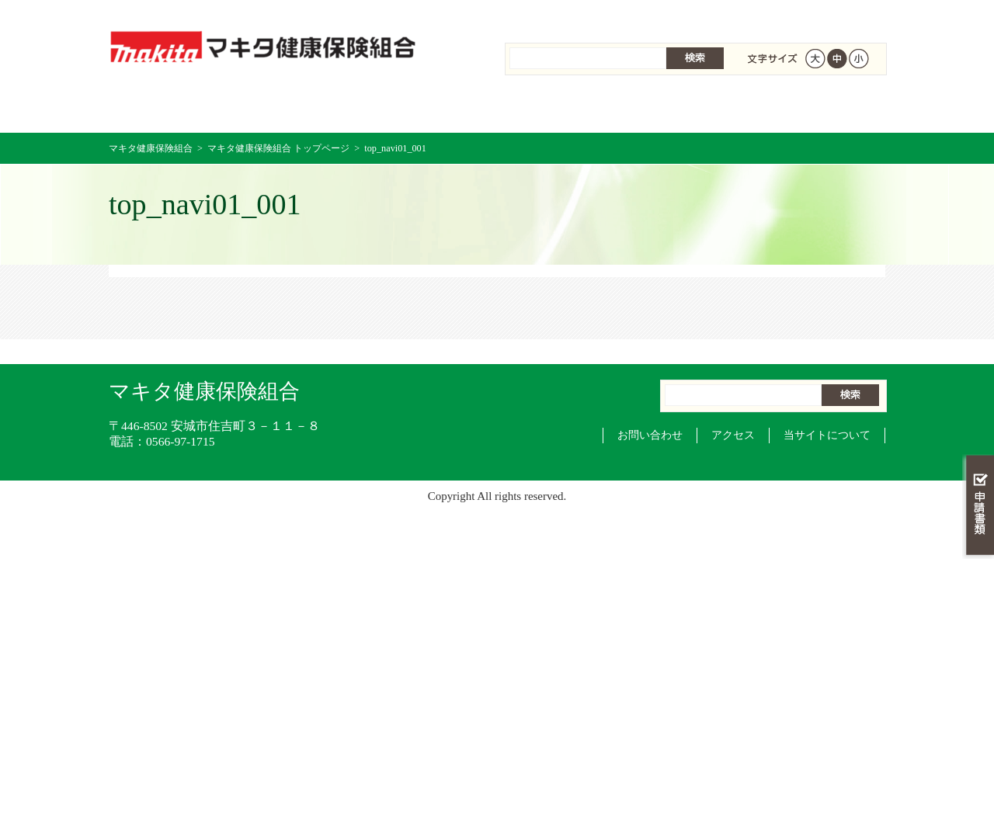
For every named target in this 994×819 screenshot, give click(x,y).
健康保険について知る (303, 108)
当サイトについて (827, 435)
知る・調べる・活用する (978, 362)
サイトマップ (772, 15)
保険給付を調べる (433, 108)
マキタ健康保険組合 (151, 148)
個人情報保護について (654, 15)
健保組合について (820, 108)
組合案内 (546, 15)
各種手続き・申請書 (691, 108)
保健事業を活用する (562, 108)
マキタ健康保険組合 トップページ (173, 108)
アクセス (733, 435)
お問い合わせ (650, 435)
